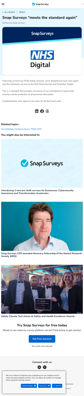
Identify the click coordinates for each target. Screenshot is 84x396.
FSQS (33, 129)
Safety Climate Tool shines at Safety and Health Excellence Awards (38, 316)
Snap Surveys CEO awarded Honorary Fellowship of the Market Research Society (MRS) (41, 255)
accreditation (7, 129)
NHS (39, 129)
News (22, 12)
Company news (22, 129)
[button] (36, 111)
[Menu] (3, 4)
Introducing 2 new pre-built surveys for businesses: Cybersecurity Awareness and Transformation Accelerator (37, 192)
